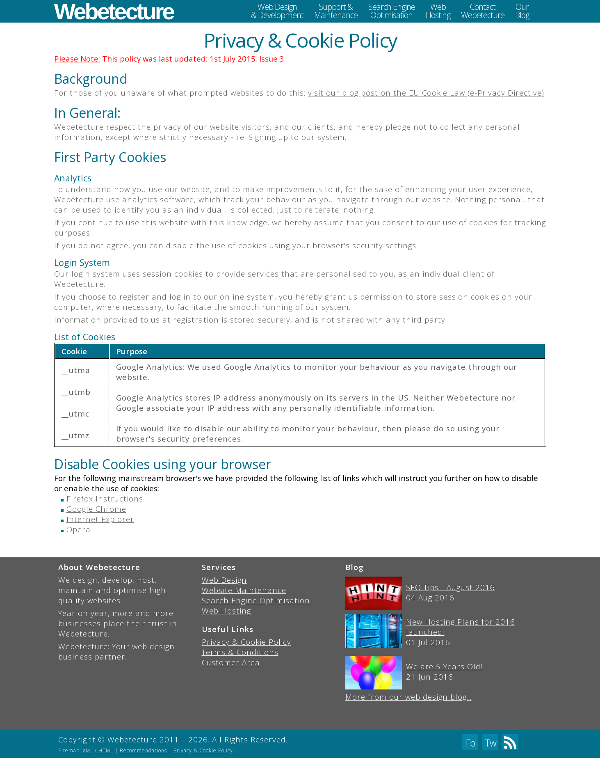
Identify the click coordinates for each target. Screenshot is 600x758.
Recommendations (143, 750)
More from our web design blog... (408, 697)
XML (88, 750)
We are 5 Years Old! (444, 666)
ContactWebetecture (482, 11)
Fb (470, 742)
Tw (490, 742)
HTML (105, 750)
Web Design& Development (277, 11)
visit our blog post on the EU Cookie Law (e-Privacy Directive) (426, 92)
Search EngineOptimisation (391, 11)
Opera (78, 529)
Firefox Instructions (104, 498)
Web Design (224, 580)
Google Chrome (96, 509)
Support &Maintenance (336, 11)
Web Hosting (226, 610)
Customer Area (231, 662)
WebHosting (438, 11)
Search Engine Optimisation (256, 600)
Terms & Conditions (240, 652)
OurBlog (522, 11)
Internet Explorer (100, 519)
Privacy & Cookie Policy (246, 642)
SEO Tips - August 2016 (450, 587)
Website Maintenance (244, 590)
